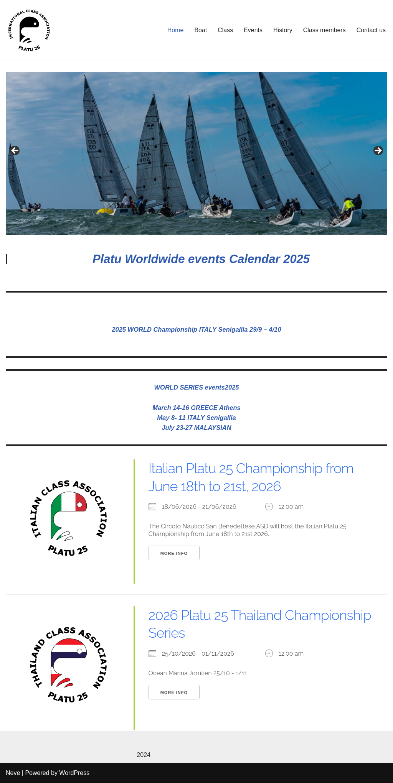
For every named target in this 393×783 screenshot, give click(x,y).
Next (377, 151)
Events (253, 30)
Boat (200, 30)
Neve (13, 773)
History (282, 30)
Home (175, 30)
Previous (15, 151)
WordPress (74, 773)
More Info (174, 553)
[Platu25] (29, 30)
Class (225, 30)
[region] (196, 153)
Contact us (371, 30)
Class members (324, 30)
